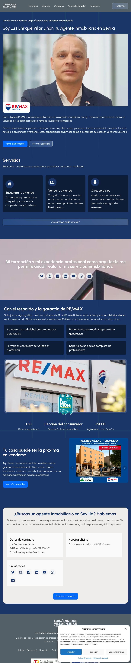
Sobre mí (32, 635)
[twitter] (41, 276)
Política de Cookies (39, 659)
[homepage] (9, 6)
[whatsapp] (81, 276)
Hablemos (120, 6)
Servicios (44, 635)
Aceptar (71, 652)
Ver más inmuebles (15, 476)
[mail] (89, 276)
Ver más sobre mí (41, 143)
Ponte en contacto (15, 143)
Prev (72, 460)
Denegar (94, 652)
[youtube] (73, 276)
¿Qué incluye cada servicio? (65, 222)
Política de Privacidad (100, 658)
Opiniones (57, 635)
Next (125, 460)
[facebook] (57, 276)
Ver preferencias (116, 652)
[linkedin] (65, 276)
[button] (125, 629)
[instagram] (49, 276)
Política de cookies (84, 658)
